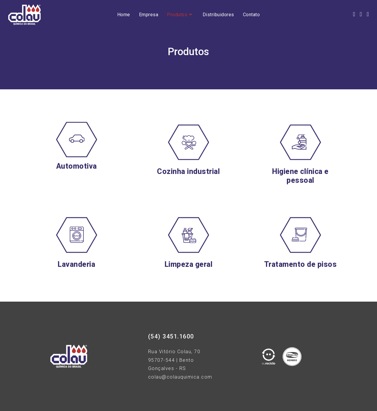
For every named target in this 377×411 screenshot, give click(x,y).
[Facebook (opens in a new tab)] (353, 14)
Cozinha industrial (188, 171)
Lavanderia (76, 264)
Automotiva (76, 166)
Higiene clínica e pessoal (300, 176)
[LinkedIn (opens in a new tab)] (367, 14)
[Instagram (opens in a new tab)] (361, 14)
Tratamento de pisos (300, 264)
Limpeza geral (189, 264)
